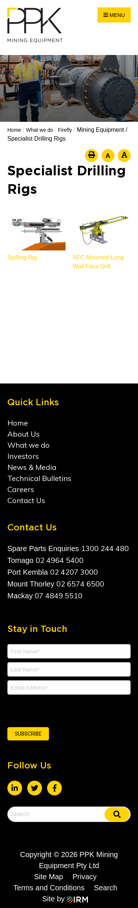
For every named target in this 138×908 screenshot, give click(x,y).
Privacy (84, 877)
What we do (28, 445)
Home (17, 422)
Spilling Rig (22, 257)
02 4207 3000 (74, 572)
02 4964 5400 (60, 560)
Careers (20, 489)
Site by (65, 899)
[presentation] (52, 709)
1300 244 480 (105, 548)
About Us (23, 433)
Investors (23, 456)
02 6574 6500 (80, 583)
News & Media (31, 467)
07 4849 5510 (58, 595)
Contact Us (26, 500)
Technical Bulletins (39, 478)
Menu (114, 15)
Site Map (48, 877)
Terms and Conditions (48, 888)
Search (105, 888)
